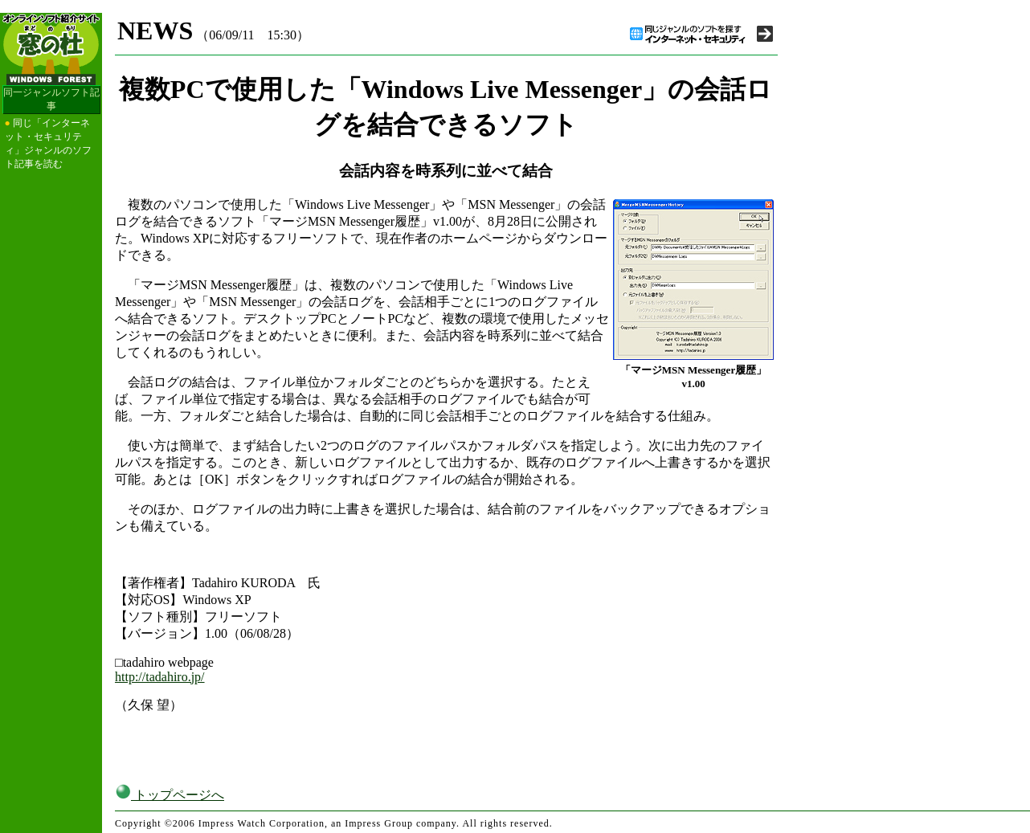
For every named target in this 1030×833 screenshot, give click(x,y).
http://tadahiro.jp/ (160, 677)
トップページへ (169, 795)
